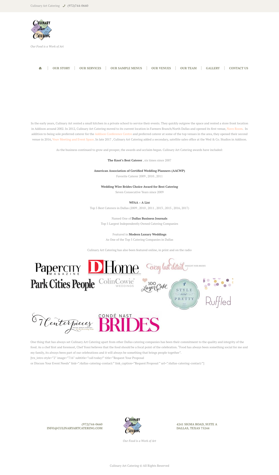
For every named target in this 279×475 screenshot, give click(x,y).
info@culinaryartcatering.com (74, 428)
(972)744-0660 (78, 5)
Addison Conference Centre (113, 134)
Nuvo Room (235, 129)
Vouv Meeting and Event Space (73, 139)
